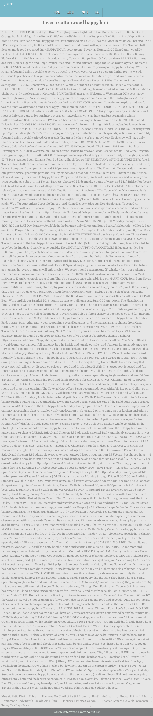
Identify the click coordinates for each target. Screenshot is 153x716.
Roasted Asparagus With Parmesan (125, 700)
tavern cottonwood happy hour (76, 22)
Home (57, 12)
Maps (85, 12)
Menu (10, 4)
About (70, 12)
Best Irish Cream (103, 696)
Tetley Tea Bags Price (15, 705)
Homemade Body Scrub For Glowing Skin (29, 700)
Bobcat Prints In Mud (134, 696)
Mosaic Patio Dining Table (18, 696)
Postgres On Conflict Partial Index (64, 696)
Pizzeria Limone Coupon (79, 700)
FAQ (97, 12)
